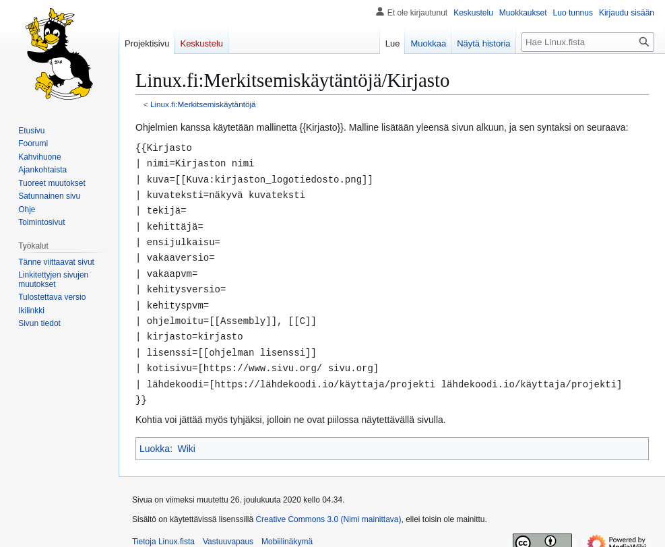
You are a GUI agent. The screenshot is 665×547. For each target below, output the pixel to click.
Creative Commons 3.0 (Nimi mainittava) (328, 508)
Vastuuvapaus (228, 530)
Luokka (154, 437)
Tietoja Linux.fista (163, 530)
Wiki (186, 437)
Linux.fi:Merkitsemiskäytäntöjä (203, 104)
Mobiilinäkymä (287, 530)
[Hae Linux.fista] (587, 42)
